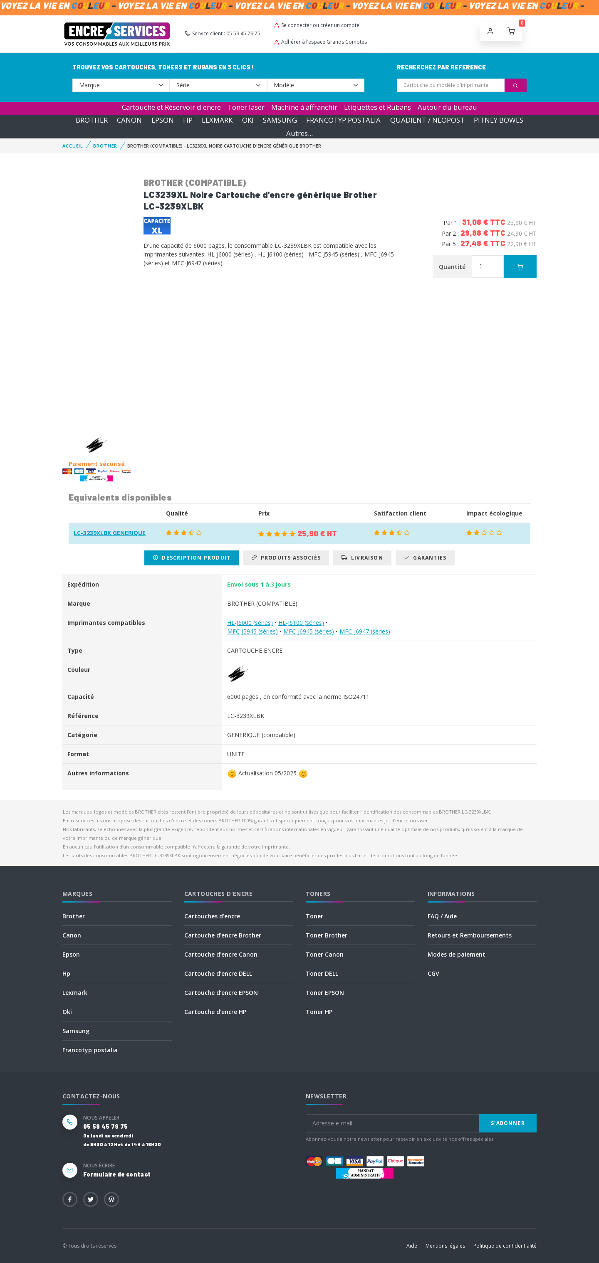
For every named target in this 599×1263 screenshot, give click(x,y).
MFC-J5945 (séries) (252, 631)
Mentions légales (445, 1245)
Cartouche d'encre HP (215, 1012)
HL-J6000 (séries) (250, 623)
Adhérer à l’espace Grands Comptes (320, 41)
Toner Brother (326, 935)
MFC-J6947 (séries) (364, 631)
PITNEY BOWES (498, 120)
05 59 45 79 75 (105, 1126)
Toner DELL (322, 973)
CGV (433, 973)
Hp (66, 973)
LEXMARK (217, 120)
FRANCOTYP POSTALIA (343, 120)
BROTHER (92, 120)
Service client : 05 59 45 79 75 (222, 33)
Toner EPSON (325, 993)
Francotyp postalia (90, 1050)
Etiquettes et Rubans (377, 107)
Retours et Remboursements (470, 935)
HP (188, 120)
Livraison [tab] (362, 557)
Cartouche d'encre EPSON (221, 993)
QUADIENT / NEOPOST (427, 120)
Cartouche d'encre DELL (218, 973)
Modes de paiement (456, 954)
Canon (71, 935)
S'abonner (508, 1123)
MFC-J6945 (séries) (308, 631)
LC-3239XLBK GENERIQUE (110, 533)
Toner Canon (325, 954)
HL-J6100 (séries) (301, 623)
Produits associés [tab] (286, 557)
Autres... (299, 133)
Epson (71, 954)
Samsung (75, 1031)
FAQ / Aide (442, 916)
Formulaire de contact (117, 1174)
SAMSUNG (280, 120)
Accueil (72, 146)
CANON (129, 120)
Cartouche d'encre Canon (220, 954)
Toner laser (246, 107)
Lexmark (74, 993)
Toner (314, 916)
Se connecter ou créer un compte (316, 25)
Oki (67, 1012)
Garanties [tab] (425, 557)
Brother (73, 916)
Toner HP (319, 1012)
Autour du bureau (447, 107)
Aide (411, 1245)
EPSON (162, 120)
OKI (248, 120)
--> (121, 85)
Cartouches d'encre (212, 916)
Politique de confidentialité (505, 1245)
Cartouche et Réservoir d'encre (171, 107)
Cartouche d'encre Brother (222, 935)
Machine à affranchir (304, 107)
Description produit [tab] (191, 557)
